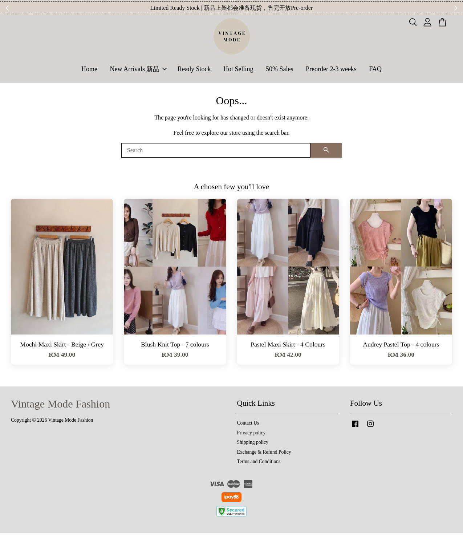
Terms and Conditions (259, 463)
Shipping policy (252, 444)
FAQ (375, 70)
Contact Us (248, 425)
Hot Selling (238, 70)
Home (89, 70)
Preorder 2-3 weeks (331, 70)
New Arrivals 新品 (138, 70)
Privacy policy (251, 435)
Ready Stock (194, 70)
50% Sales (279, 70)
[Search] (216, 152)
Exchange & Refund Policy (264, 454)
